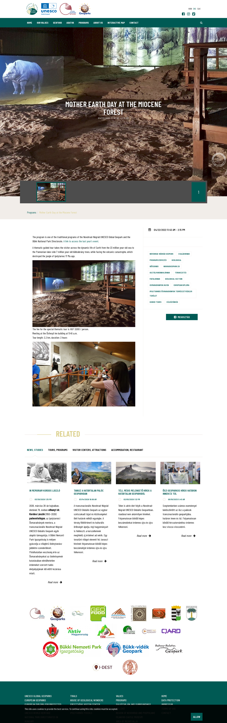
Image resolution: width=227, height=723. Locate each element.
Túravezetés (180, 272)
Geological (176, 260)
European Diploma (181, 285)
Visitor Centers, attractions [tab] (89, 450)
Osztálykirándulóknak (160, 272)
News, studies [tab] (35, 450)
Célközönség (172, 302)
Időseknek (154, 266)
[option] (51, 192)
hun (190, 8)
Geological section (173, 278)
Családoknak (184, 253)
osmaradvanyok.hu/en (159, 285)
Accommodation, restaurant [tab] (127, 450)
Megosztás (182, 317)
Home (29, 22)
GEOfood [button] (57, 22)
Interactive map (116, 22)
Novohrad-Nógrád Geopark (161, 253)
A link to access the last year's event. (81, 241)
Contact (134, 22)
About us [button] (98, 22)
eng (194, 8)
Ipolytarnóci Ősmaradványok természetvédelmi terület (171, 293)
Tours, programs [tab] (58, 450)
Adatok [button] (70, 22)
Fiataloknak (155, 278)
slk (198, 8)
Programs (84, 22)
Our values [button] (42, 22)
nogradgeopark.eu (172, 266)
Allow (196, 716)
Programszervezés (158, 260)
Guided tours (155, 302)
